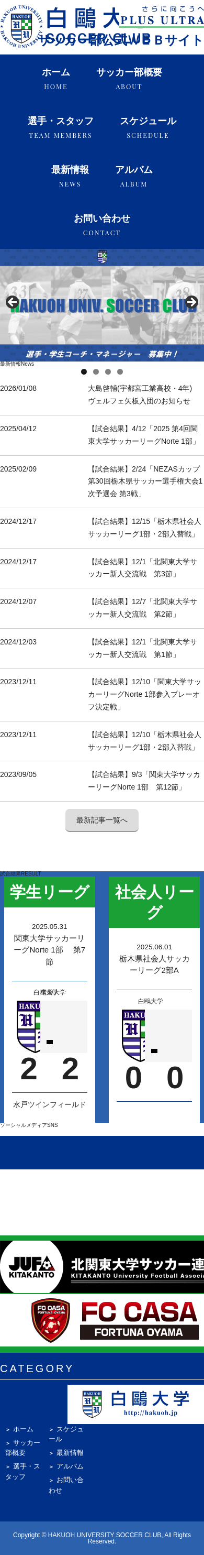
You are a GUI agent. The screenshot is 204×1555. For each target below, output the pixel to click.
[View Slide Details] (102, 305)
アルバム (134, 176)
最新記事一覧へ (102, 820)
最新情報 (70, 176)
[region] (102, 305)
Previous (13, 303)
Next (191, 303)
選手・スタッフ (61, 127)
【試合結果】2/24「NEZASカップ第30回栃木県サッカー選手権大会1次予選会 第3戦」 (145, 481)
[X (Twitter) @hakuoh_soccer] (119, 1152)
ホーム (56, 79)
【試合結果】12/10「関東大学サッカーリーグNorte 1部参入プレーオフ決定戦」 (144, 694)
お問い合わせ (102, 225)
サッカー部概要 (129, 79)
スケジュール (148, 127)
